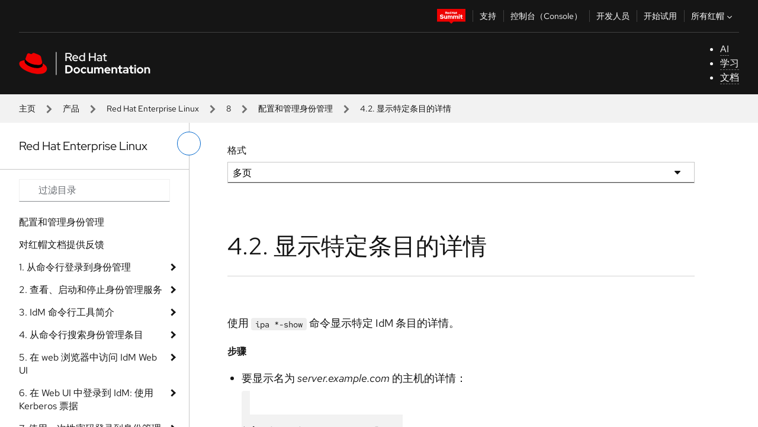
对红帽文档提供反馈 (61, 244)
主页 (27, 108)
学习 (729, 63)
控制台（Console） (546, 16)
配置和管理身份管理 (295, 108)
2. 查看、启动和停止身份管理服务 (90, 289)
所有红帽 (713, 16)
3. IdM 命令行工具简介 (66, 312)
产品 (71, 108)
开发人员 (612, 16)
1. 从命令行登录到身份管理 (75, 267)
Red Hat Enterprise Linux (153, 108)
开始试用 (660, 16)
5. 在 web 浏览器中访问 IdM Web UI (88, 364)
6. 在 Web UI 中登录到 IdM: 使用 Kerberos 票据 (86, 399)
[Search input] (94, 190)
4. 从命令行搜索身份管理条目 (81, 335)
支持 (488, 16)
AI (724, 49)
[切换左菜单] (189, 143)
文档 (729, 77)
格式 (236, 150)
